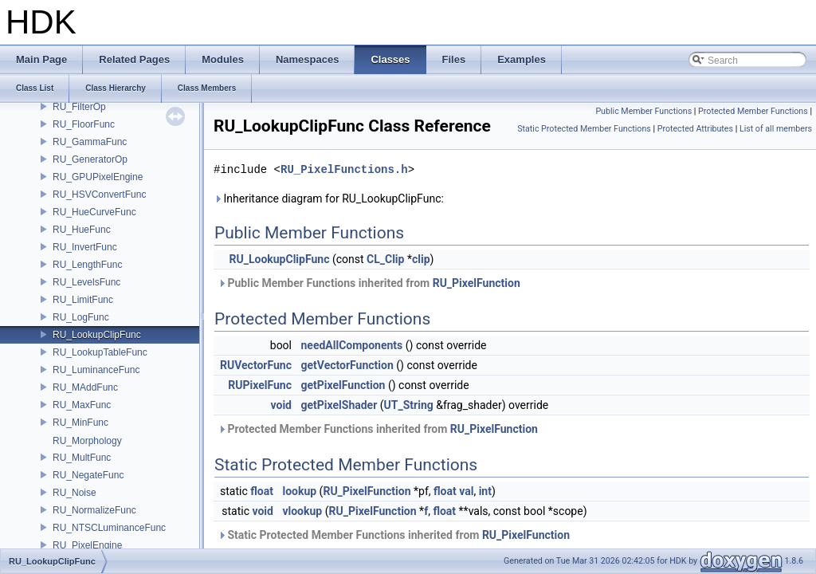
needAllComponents (351, 345)
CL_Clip (385, 259)
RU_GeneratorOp (90, 159)
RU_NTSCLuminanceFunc (109, 527)
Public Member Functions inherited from (369, 283)
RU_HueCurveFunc (94, 212)
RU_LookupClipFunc (97, 334)
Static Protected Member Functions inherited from (394, 535)
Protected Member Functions (753, 111)
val (466, 491)
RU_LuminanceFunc (96, 369)
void (281, 405)
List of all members (776, 129)
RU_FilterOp (79, 106)
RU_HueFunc (82, 229)
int (485, 491)
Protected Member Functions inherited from (378, 429)
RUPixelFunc (260, 385)
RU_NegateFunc (88, 475)
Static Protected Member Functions (584, 129)
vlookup (302, 511)
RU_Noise (74, 492)
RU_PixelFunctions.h (344, 169)
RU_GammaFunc (90, 141)
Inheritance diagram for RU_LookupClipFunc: (329, 198)
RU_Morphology (87, 440)
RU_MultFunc (82, 457)
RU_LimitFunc (83, 299)
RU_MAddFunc (85, 387)
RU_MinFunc (80, 422)
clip (421, 259)
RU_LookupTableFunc (100, 352)
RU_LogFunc (81, 317)
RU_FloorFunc (84, 124)
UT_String (409, 405)
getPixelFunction (342, 385)
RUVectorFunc (256, 365)
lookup (299, 491)
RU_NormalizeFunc (94, 510)
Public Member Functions (643, 111)
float (261, 491)
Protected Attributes (695, 129)
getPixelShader (338, 405)
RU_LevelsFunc (86, 282)
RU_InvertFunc (85, 247)
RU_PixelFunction (476, 283)
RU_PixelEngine (87, 545)
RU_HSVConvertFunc (99, 194)
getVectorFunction (346, 365)
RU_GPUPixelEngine (98, 177)
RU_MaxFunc (82, 405)
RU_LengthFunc (87, 264)
